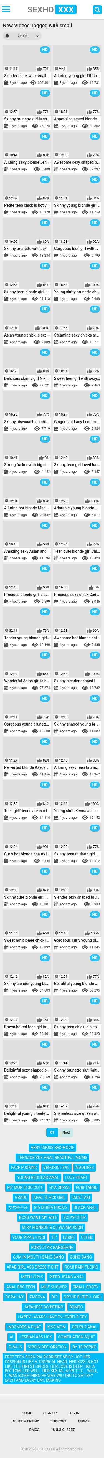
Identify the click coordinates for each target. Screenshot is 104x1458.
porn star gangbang (52, 1247)
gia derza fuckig (50, 1207)
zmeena (37, 1297)
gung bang (81, 1257)
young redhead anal (38, 1177)
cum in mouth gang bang (38, 1257)
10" (54, 1237)
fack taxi (81, 1197)
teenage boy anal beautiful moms (52, 1157)
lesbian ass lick (35, 1337)
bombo (76, 1307)
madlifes (84, 1167)
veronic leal (56, 1167)
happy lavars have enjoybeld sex (52, 1317)
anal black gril (49, 1197)
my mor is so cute (25, 1187)
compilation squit (76, 1337)
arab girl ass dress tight (33, 1267)
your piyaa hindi (28, 1237)
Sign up (50, 1413)
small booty (85, 1287)
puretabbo (87, 1187)
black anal (85, 1207)
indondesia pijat (24, 1327)
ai (11, 1337)
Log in (74, 1413)
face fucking (24, 1167)
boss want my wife (38, 1217)
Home (27, 1413)
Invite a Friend (25, 1421)
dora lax (14, 1297)
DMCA (34, 1429)
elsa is (15, 1347)
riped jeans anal (66, 1277)
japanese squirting (43, 1307)
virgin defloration (47, 1347)
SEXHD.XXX (46, 1449)
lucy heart (76, 1177)
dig (54, 1297)
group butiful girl (82, 1297)
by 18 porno (85, 1347)
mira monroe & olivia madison (52, 1227)
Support (58, 1421)
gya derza (59, 1187)
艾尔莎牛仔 (18, 1207)
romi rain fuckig (81, 1267)
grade (21, 1197)
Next (66, 1132)
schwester (74, 1217)
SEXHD (52, 9)
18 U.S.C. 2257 (63, 1429)
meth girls (32, 1277)
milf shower (54, 1287)
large (69, 1237)
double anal (85, 1327)
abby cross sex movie (52, 1147)
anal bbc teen (20, 1287)
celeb (86, 1237)
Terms (84, 1421)
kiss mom (56, 1327)
